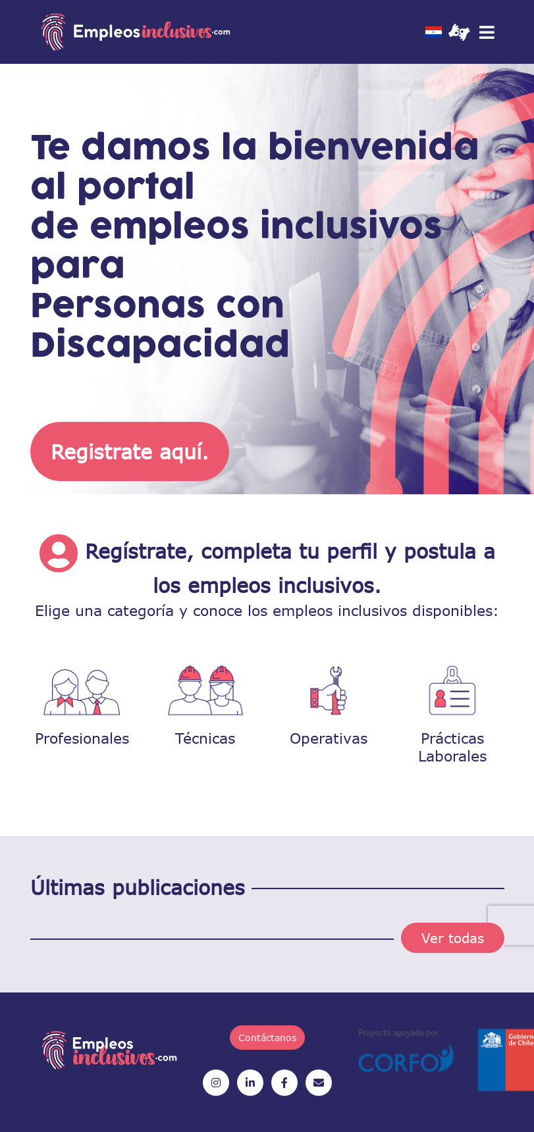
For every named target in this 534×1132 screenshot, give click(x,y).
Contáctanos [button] (267, 1037)
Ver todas (452, 938)
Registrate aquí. (130, 451)
